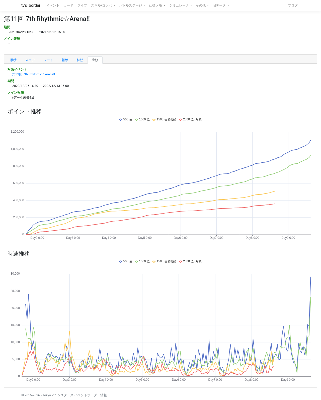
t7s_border (30, 5)
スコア (30, 60)
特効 (80, 60)
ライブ (82, 5)
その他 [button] (201, 5)
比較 (95, 60)
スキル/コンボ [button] (102, 5)
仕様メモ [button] (156, 5)
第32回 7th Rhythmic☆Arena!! (33, 74)
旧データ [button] (219, 5)
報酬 (65, 60)
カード (68, 5)
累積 (13, 60)
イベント (52, 5)
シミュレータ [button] (179, 5)
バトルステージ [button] (131, 5)
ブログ (293, 5)
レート (48, 60)
